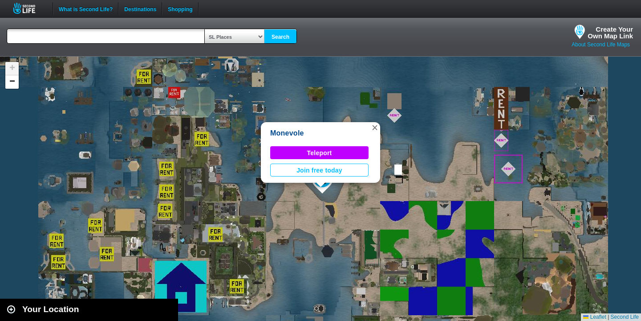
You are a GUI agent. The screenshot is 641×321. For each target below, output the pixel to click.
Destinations (140, 8)
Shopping (180, 8)
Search (280, 37)
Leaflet (594, 317)
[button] (374, 127)
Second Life (29, 8)
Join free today (319, 170)
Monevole (287, 133)
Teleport (319, 152)
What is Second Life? (86, 8)
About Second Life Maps (601, 44)
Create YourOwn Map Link (610, 32)
